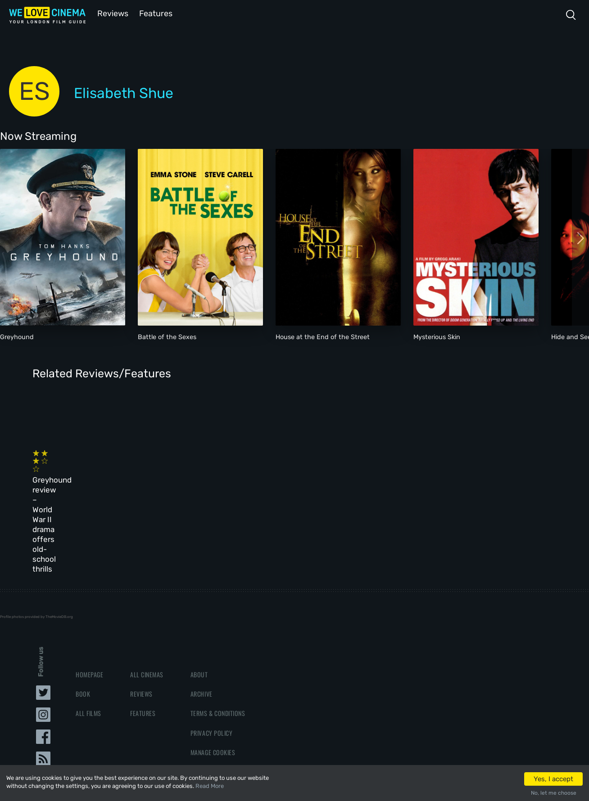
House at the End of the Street (323, 336)
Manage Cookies (212, 685)
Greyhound (17, 336)
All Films (88, 646)
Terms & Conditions (217, 646)
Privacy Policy (211, 666)
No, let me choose (553, 793)
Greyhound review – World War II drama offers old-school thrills (85, 480)
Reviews (111, 13)
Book (83, 627)
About (199, 608)
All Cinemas (146, 608)
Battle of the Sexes (167, 336)
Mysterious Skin (436, 336)
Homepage (89, 608)
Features (155, 13)
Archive (201, 627)
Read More (209, 786)
